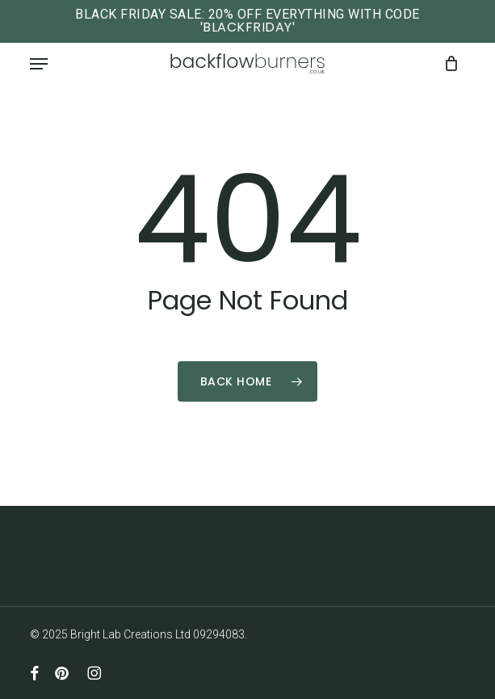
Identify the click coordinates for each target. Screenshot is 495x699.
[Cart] (447, 63)
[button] (39, 64)
